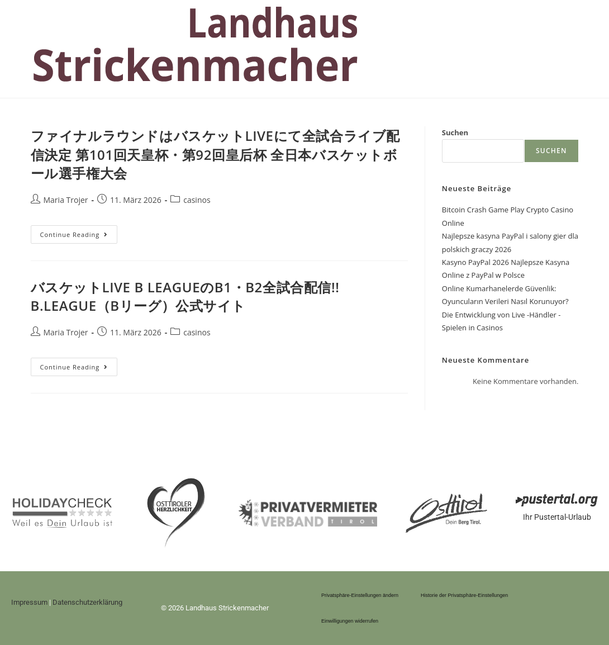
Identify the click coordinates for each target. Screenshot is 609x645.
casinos (196, 200)
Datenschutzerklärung (87, 602)
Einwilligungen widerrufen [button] (349, 621)
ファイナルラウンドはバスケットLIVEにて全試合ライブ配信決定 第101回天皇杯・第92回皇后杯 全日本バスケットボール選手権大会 (216, 154)
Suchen (455, 132)
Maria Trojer (66, 200)
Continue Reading (78, 232)
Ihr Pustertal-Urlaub (557, 517)
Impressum (29, 602)
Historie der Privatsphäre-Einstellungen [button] (464, 595)
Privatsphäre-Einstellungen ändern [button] (359, 595)
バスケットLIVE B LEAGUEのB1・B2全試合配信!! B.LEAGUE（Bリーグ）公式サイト (185, 296)
